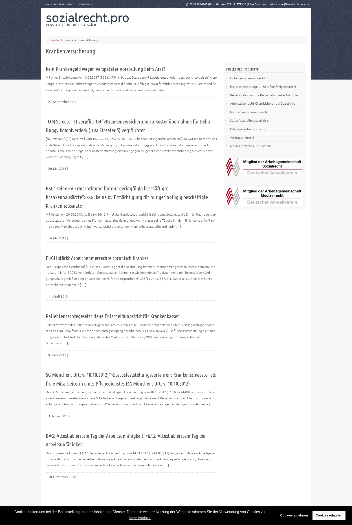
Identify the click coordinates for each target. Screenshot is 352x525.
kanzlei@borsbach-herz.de (289, 4)
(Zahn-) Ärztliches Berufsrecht (250, 145)
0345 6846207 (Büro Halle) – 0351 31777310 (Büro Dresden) (225, 4)
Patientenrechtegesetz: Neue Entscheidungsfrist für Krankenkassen (113, 316)
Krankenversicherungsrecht (249, 112)
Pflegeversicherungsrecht (248, 129)
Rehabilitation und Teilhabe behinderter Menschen (265, 95)
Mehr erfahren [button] (140, 518)
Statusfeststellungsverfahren (250, 120)
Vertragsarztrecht (242, 137)
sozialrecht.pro (87, 17)
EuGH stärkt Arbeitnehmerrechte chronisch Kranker (97, 258)
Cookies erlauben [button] (329, 515)
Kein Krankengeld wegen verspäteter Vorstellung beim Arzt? (105, 69)
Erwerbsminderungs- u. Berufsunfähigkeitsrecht (263, 86)
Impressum (86, 4)
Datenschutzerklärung (59, 4)
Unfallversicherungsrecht (247, 78)
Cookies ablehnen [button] (294, 515)
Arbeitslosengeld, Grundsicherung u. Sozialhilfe (262, 103)
